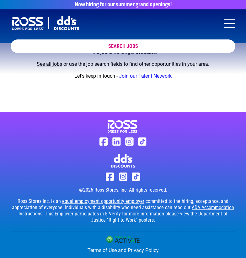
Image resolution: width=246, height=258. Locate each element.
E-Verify (113, 214)
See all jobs (49, 64)
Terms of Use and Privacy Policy (123, 250)
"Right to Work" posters (130, 220)
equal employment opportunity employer (103, 201)
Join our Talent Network (145, 76)
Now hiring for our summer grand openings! (123, 5)
